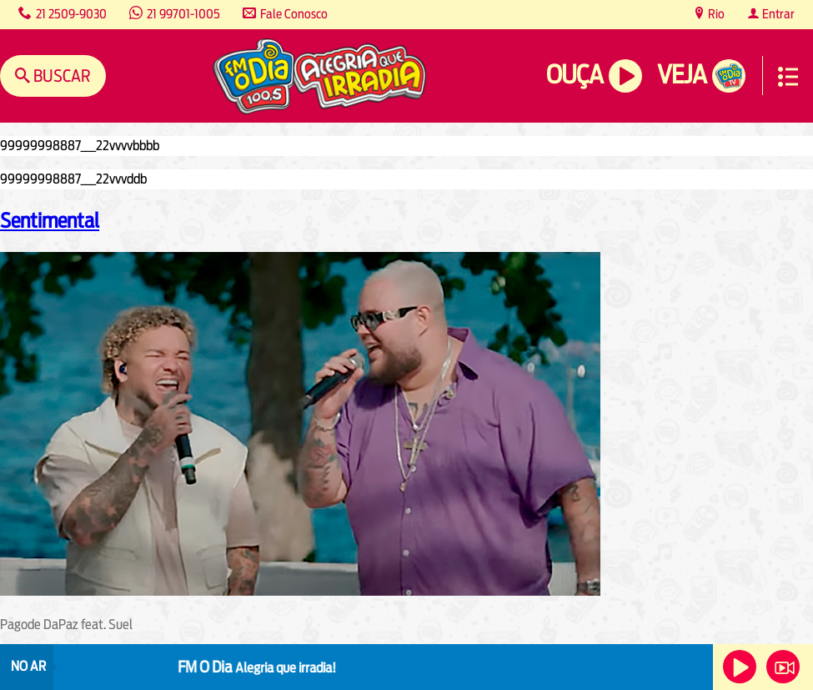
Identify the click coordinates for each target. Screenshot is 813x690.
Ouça (574, 74)
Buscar (60, 75)
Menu (788, 76)
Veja (681, 74)
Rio (715, 14)
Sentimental (49, 220)
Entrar (777, 14)
